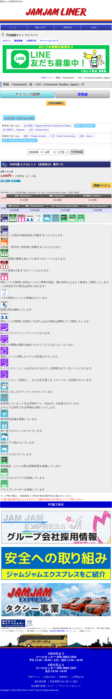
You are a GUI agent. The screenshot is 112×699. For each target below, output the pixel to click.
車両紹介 (63, 677)
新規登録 (18, 40)
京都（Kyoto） (86, 136)
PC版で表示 (56, 504)
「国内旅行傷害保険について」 (60, 631)
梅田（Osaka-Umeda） (36, 136)
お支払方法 (49, 677)
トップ (13, 27)
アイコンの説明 (27, 94)
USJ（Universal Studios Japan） (20, 140)
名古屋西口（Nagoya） (15, 129)
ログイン (7, 40)
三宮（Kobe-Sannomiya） (63, 136)
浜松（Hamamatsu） (40, 129)
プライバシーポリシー (69, 686)
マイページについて (48, 40)
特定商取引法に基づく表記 (63, 681)
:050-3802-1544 (56, 657)
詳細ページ (100, 185)
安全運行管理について (42, 686)
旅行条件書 (40, 681)
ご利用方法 (67, 27)
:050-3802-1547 (56, 668)
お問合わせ (78, 677)
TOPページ (47, 77)
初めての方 (40, 27)
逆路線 (82, 94)
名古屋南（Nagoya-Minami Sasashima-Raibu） (48, 125)
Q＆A (94, 27)
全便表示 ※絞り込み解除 (19, 117)
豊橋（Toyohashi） (85, 125)
